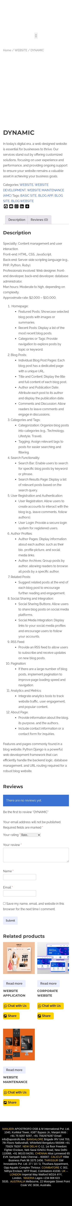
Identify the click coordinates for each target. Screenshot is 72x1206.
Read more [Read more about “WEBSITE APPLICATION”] (14, 983)
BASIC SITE (28, 195)
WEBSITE (21, 50)
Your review (12, 845)
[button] (36, 35)
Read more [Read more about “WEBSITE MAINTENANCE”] (14, 1070)
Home (7, 50)
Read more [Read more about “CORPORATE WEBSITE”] (48, 983)
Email (8, 887)
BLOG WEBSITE (22, 201)
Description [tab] (16, 220)
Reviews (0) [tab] (39, 220)
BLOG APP (45, 195)
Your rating (11, 835)
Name (8, 871)
